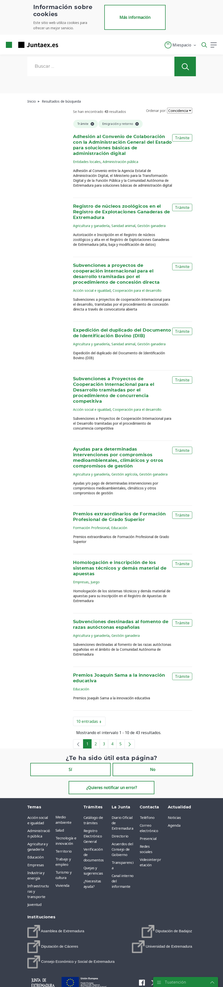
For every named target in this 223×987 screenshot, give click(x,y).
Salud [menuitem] (59, 830)
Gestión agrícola (124, 474)
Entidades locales (87, 161)
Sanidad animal (123, 225)
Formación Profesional (91, 527)
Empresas (81, 582)
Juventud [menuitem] (34, 904)
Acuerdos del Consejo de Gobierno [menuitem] (122, 849)
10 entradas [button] (91, 722)
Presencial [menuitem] (148, 838)
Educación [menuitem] (35, 857)
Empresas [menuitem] (35, 864)
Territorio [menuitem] (63, 851)
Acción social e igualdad (92, 290)
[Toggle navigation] (65, 45)
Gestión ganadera (151, 225)
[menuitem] (55, 931)
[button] (180, 45)
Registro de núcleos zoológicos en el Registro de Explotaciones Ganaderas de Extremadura (121, 212)
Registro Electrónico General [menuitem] (93, 836)
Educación (119, 527)
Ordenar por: (156, 110)
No (152, 769)
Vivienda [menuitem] (62, 885)
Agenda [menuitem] (174, 825)
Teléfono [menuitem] (147, 817)
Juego (95, 582)
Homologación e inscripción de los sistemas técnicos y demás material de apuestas (119, 568)
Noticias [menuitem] (174, 817)
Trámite (182, 138)
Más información (134, 17)
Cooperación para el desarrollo (137, 290)
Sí (70, 769)
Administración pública (120, 161)
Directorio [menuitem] (120, 836)
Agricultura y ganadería (91, 225)
